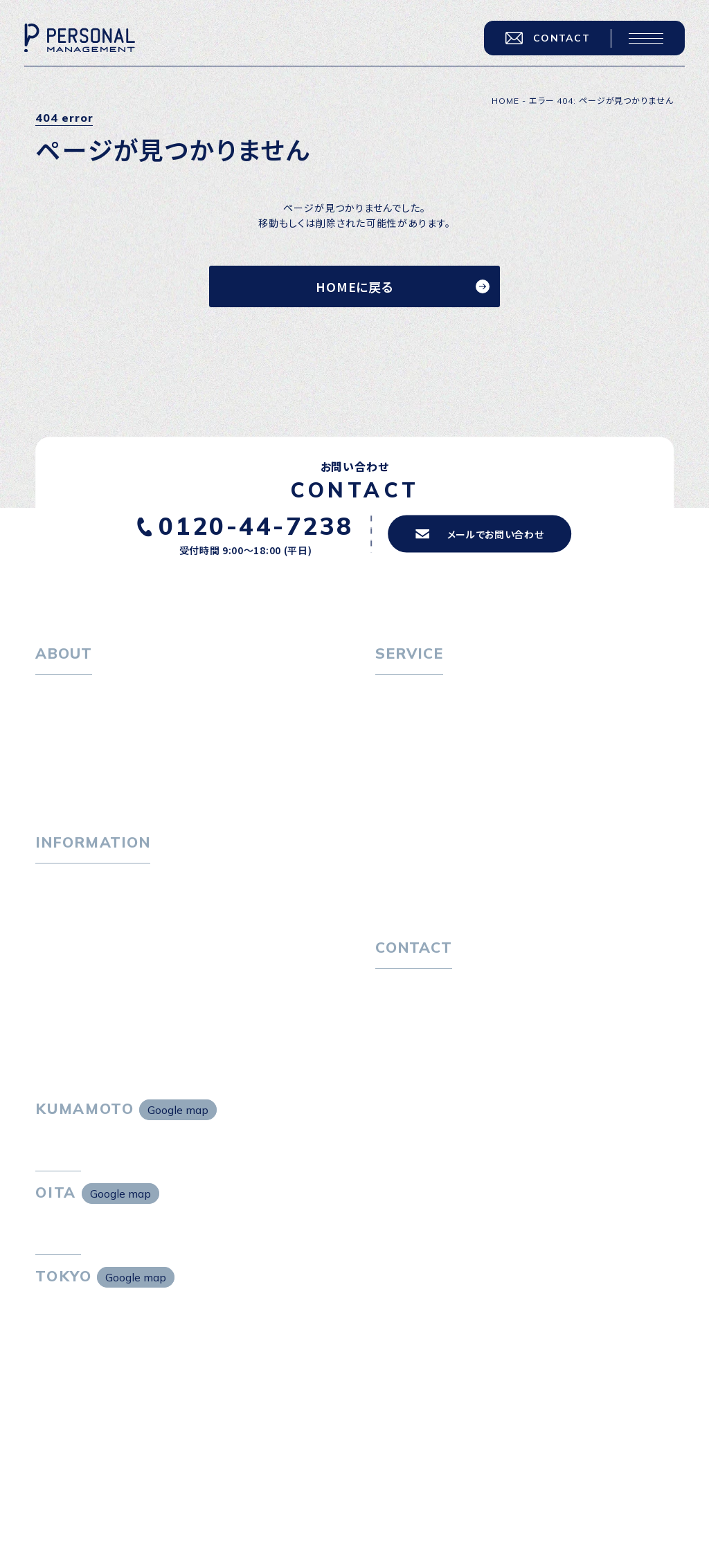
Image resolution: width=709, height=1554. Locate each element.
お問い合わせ (405, 987)
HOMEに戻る (354, 286)
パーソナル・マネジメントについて (110, 717)
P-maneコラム (70, 907)
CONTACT (547, 38)
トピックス (57, 882)
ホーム (50, 693)
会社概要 (66, 742)
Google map (177, 1110)
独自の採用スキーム (431, 872)
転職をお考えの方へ (420, 693)
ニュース (54, 931)
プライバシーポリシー (423, 1012)
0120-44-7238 (256, 525)
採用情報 (66, 767)
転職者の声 (411, 767)
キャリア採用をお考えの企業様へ (449, 798)
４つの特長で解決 (425, 847)
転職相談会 (412, 742)
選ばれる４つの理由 (430, 823)
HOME (505, 100)
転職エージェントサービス (444, 717)
